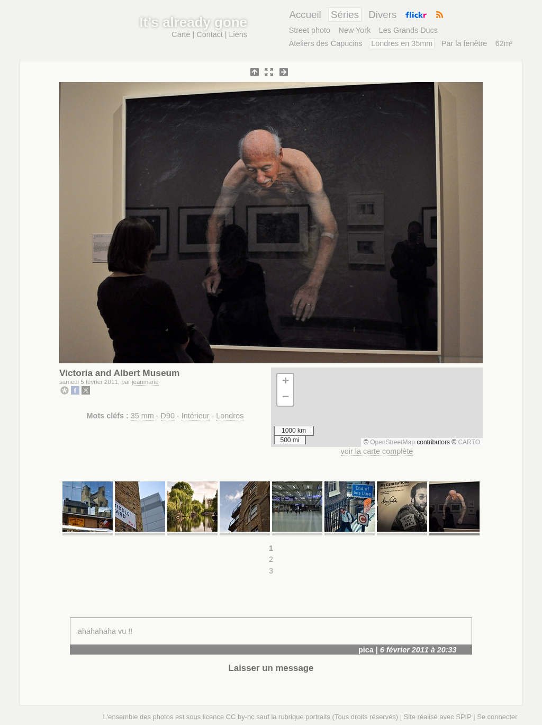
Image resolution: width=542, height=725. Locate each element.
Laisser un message (271, 668)
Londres (229, 415)
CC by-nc (240, 717)
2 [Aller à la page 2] (271, 559)
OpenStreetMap (392, 442)
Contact (209, 34)
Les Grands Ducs (408, 30)
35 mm (142, 415)
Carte (180, 34)
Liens (238, 34)
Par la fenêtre (464, 43)
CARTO (469, 442)
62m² (504, 43)
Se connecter (497, 717)
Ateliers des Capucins (326, 43)
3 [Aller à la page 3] (271, 571)
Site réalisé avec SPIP (438, 717)
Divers (382, 14)
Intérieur (196, 415)
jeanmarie (145, 382)
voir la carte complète (377, 451)
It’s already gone (193, 22)
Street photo (309, 30)
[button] (285, 382)
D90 (168, 415)
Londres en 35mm (401, 43)
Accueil (305, 14)
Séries (345, 14)
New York (355, 30)
